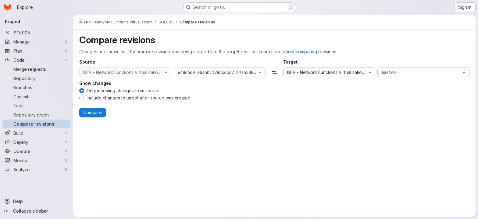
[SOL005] (36, 32)
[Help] (36, 201)
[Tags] (36, 105)
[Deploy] (36, 142)
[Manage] (36, 41)
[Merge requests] (36, 69)
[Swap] (274, 72)
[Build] (36, 133)
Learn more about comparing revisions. (298, 51)
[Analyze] (36, 169)
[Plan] (36, 51)
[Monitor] (36, 160)
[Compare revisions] (36, 124)
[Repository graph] (36, 114)
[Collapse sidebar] (36, 211)
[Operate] (36, 151)
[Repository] (36, 78)
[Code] (36, 60)
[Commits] (36, 96)
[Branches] (36, 87)
